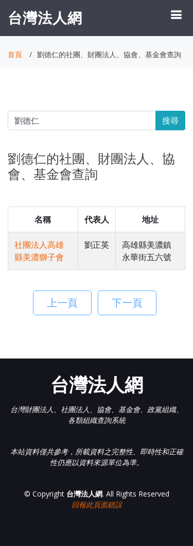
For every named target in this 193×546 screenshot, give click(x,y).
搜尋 (170, 120)
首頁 (15, 54)
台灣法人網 (45, 17)
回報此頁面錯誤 (97, 504)
